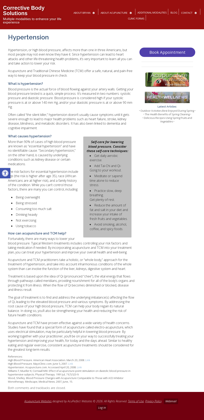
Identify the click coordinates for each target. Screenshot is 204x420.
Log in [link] (102, 407)
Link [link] (87, 360)
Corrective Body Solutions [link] (24, 10)
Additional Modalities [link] (152, 12)
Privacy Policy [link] (153, 401)
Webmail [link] (171, 401)
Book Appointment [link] (167, 52)
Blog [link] (174, 12)
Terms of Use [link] (136, 401)
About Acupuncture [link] (114, 13)
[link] (5, 173)
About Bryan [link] (82, 13)
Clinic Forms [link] (136, 18)
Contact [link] (186, 13)
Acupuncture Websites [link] (38, 401)
